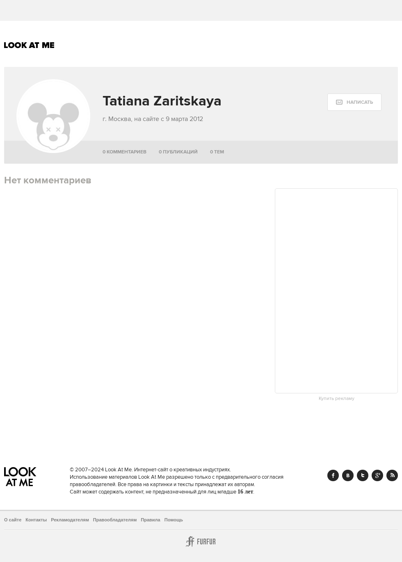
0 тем (217, 152)
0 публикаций (178, 152)
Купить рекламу (336, 398)
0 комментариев (124, 152)
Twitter (362, 475)
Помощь (173, 519)
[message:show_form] (354, 102)
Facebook (333, 475)
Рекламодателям (70, 519)
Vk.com (348, 475)
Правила (150, 519)
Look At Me (29, 45)
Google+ (377, 475)
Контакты (36, 519)
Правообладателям (115, 519)
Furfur (201, 541)
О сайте (12, 519)
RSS (392, 475)
